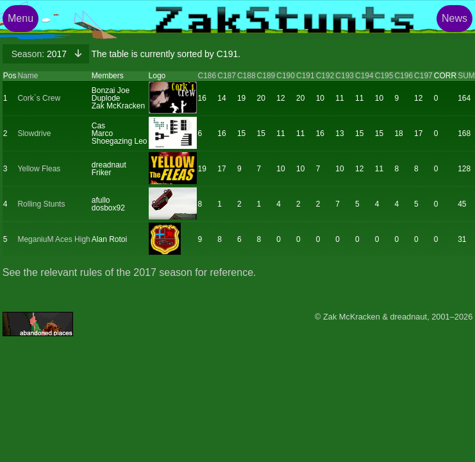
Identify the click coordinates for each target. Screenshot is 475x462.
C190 (285, 75)
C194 (364, 75)
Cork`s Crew (38, 98)
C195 (384, 75)
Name (27, 75)
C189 (266, 75)
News (454, 18)
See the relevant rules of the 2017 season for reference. (129, 272)
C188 (246, 75)
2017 (40, 54)
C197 (423, 75)
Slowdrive (34, 133)
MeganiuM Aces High (53, 239)
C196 (403, 75)
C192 (325, 75)
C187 (226, 75)
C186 (207, 75)
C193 (344, 75)
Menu (20, 18)
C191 (305, 75)
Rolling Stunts (41, 204)
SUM (466, 75)
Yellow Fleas (38, 168)
